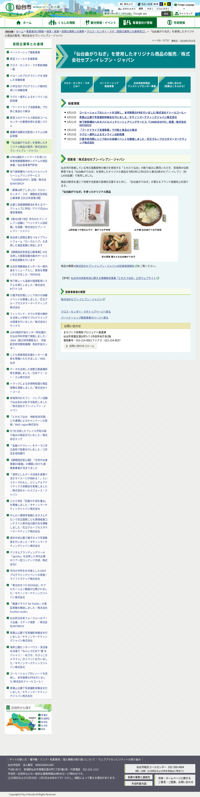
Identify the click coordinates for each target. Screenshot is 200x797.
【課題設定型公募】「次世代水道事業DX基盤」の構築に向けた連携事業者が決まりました (28, 464)
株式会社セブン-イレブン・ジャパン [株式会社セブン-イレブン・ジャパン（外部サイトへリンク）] (81, 299)
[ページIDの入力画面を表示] (120, 13)
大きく (150, 8)
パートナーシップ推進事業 (25, 52)
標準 (156, 4)
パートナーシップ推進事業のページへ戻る (84, 317)
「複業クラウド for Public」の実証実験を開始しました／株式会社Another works (28, 607)
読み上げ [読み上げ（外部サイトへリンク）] (128, 3)
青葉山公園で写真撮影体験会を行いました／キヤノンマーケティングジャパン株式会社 (28, 636)
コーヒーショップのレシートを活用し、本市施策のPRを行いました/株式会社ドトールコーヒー (28, 677)
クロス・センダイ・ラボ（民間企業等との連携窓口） (117, 31)
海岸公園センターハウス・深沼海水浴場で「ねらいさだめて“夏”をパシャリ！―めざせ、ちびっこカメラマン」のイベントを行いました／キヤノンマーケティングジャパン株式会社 (28, 657)
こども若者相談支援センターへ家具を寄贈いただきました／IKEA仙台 (28, 358)
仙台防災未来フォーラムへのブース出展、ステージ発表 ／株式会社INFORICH (28, 622)
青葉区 (44, 714)
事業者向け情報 (35, 31)
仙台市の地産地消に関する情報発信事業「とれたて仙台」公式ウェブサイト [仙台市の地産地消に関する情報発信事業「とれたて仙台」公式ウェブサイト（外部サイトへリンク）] (113, 278)
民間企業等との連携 (73, 31)
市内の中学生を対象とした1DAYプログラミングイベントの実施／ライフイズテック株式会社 (28, 574)
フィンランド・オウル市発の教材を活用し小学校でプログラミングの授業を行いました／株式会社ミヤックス (28, 320)
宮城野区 (45, 718)
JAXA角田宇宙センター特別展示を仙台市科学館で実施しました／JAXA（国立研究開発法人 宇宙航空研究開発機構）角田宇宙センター (28, 340)
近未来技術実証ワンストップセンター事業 (142, 84)
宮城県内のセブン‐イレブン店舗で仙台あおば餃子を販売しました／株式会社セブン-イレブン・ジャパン (28, 404)
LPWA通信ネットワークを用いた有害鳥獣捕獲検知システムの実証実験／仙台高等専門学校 (28, 161)
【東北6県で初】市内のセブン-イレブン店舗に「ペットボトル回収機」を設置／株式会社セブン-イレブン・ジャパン (28, 225)
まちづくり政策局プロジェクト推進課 (84, 332)
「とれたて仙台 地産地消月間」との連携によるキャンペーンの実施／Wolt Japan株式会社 (28, 420)
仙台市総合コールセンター (152, 767)
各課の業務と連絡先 (139, 777)
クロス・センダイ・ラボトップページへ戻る (86, 311)
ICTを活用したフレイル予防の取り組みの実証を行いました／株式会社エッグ (28, 435)
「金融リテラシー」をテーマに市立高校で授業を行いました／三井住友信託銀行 (28, 449)
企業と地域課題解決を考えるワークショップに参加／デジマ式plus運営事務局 (28, 208)
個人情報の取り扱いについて (79, 759)
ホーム (19, 31)
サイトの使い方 (18, 759)
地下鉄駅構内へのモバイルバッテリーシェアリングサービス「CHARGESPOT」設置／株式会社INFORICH (28, 177)
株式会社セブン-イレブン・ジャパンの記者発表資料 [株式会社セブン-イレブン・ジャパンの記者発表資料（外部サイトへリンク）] (105, 265)
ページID (125, 13)
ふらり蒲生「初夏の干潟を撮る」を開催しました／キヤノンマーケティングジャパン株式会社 (28, 505)
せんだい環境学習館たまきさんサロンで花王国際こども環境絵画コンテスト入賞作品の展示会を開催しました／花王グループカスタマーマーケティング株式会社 (28, 523)
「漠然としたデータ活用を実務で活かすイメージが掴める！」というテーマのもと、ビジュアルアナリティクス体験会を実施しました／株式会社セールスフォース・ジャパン (28, 484)
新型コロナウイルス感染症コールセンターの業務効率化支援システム (28, 121)
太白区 (44, 725)
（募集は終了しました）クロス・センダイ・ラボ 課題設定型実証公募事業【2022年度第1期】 (28, 194)
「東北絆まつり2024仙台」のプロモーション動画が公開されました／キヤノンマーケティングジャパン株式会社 (28, 591)
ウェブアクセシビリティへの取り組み (119, 759)
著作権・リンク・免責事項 (45, 759)
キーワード (111, 13)
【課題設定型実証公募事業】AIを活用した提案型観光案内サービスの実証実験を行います (28, 255)
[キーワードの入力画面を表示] (105, 13)
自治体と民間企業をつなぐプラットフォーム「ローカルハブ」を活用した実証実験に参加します (28, 241)
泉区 (43, 729)
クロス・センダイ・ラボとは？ (76, 84)
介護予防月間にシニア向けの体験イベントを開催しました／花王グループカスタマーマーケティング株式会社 (28, 301)
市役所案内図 (138, 783)
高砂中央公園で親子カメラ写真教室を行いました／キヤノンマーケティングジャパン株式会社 (28, 541)
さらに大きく (163, 8)
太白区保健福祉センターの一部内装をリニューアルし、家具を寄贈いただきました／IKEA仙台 (28, 270)
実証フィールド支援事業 (24, 58)
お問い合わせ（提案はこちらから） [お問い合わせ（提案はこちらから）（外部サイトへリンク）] (174, 84)
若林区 (44, 721)
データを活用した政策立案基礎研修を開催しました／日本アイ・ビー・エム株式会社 (28, 373)
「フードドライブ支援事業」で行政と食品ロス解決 (28, 109)
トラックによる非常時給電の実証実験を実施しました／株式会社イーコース (28, 387)
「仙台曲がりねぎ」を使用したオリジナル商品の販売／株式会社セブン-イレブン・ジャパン (28, 146)
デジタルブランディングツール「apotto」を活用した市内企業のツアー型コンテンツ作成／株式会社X (28, 558)
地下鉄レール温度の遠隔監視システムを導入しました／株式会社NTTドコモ (28, 284)
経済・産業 (52, 31)
